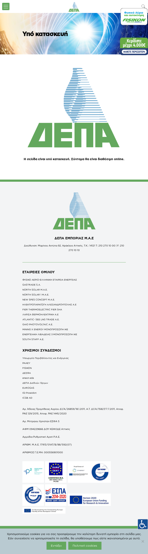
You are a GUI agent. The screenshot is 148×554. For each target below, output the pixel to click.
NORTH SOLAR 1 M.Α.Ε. (35, 294)
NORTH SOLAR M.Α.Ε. (35, 289)
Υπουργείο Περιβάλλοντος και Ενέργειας (45, 358)
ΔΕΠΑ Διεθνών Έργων (35, 383)
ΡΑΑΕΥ (26, 363)
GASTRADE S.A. (31, 284)
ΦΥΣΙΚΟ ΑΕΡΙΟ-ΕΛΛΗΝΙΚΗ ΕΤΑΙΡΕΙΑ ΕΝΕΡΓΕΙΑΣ (49, 279)
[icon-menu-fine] (5, 6)
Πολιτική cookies (85, 545)
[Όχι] (142, 541)
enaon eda (28, 378)
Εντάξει (56, 545)
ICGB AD (27, 397)
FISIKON (27, 368)
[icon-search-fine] (143, 6)
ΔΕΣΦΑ (26, 373)
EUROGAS (28, 388)
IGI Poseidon (29, 392)
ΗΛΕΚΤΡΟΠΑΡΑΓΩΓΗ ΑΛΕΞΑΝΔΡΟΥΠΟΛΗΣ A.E (49, 304)
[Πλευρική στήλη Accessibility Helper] (143, 524)
